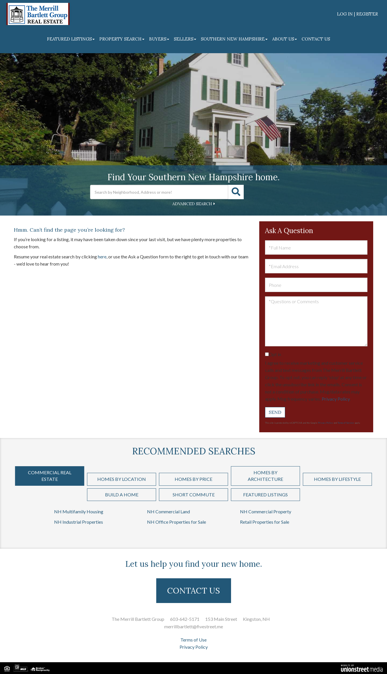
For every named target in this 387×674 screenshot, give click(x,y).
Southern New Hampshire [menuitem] (234, 39)
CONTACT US (193, 590)
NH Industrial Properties (78, 522)
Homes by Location (121, 479)
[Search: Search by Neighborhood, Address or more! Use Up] (159, 192)
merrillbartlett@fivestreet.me (193, 626)
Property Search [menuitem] (121, 39)
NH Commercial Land (168, 511)
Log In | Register (357, 14)
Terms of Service (346, 422)
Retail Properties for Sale (264, 522)
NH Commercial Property (265, 511)
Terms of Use (193, 639)
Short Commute (194, 494)
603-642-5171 (184, 619)
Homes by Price (193, 479)
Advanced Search (192, 203)
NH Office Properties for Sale (176, 522)
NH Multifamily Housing (78, 511)
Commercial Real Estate (49, 476)
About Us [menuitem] (284, 39)
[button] (236, 192)
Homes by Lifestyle (337, 479)
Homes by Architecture (265, 476)
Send (275, 412)
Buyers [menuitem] (159, 39)
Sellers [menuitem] (185, 39)
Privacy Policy (336, 399)
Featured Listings (265, 494)
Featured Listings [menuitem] (71, 39)
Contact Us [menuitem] (316, 39)
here (102, 256)
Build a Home (121, 494)
